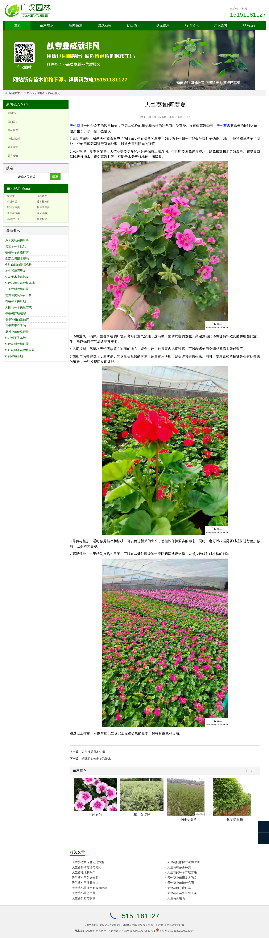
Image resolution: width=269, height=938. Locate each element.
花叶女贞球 (141, 814)
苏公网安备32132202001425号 (177, 930)
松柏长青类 (43, 207)
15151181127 (248, 14)
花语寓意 (13, 147)
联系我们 (250, 25)
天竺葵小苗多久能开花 (182, 893)
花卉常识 (13, 155)
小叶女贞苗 (188, 820)
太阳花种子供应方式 (18, 307)
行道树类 (12, 201)
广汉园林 (221, 25)
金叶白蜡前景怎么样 (18, 264)
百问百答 (13, 121)
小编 (171, 117)
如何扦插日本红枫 (93, 751)
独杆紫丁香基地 (15, 337)
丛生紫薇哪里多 (15, 270)
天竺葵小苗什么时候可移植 (89, 888)
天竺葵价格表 (176, 898)
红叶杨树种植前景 (17, 344)
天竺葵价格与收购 (83, 898)
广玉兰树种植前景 (17, 289)
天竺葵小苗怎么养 (83, 893)
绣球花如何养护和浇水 (96, 758)
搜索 (55, 176)
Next (250, 771)
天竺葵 (75, 126)
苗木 (77, 930)
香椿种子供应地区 (17, 301)
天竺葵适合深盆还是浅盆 (88, 862)
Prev (247, 771)
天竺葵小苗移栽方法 (85, 882)
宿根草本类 (13, 207)
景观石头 (104, 25)
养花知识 (54, 93)
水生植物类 (13, 213)
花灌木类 (42, 195)
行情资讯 (192, 25)
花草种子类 (13, 218)
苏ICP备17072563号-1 (142, 930)
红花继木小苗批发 (17, 276)
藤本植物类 (43, 201)
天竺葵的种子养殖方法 (182, 872)
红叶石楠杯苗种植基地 (20, 283)
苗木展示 (46, 25)
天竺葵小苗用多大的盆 (182, 877)
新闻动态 (13, 104)
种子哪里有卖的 (15, 325)
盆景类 (11, 195)
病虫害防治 (14, 138)
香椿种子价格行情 (17, 252)
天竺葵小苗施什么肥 (180, 882)
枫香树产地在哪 (15, 313)
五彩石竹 (95, 814)
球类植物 (42, 218)
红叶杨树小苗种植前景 (20, 350)
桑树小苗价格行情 (17, 331)
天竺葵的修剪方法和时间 (183, 862)
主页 (17, 25)
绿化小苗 (42, 213)
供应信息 (163, 25)
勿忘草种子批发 (15, 246)
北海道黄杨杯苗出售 (18, 295)
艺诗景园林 (114, 930)
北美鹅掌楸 (234, 820)
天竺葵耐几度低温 (179, 888)
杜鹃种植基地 (14, 356)
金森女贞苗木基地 (17, 258)
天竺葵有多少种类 (179, 867)
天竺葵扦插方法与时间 (86, 867)
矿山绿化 (133, 25)
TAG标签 (90, 930)
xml (82, 930)
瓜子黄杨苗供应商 (17, 240)
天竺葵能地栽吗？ (83, 872)
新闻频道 (75, 25)
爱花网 (125, 930)
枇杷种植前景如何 (17, 319)
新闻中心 (13, 113)
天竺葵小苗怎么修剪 (85, 877)
